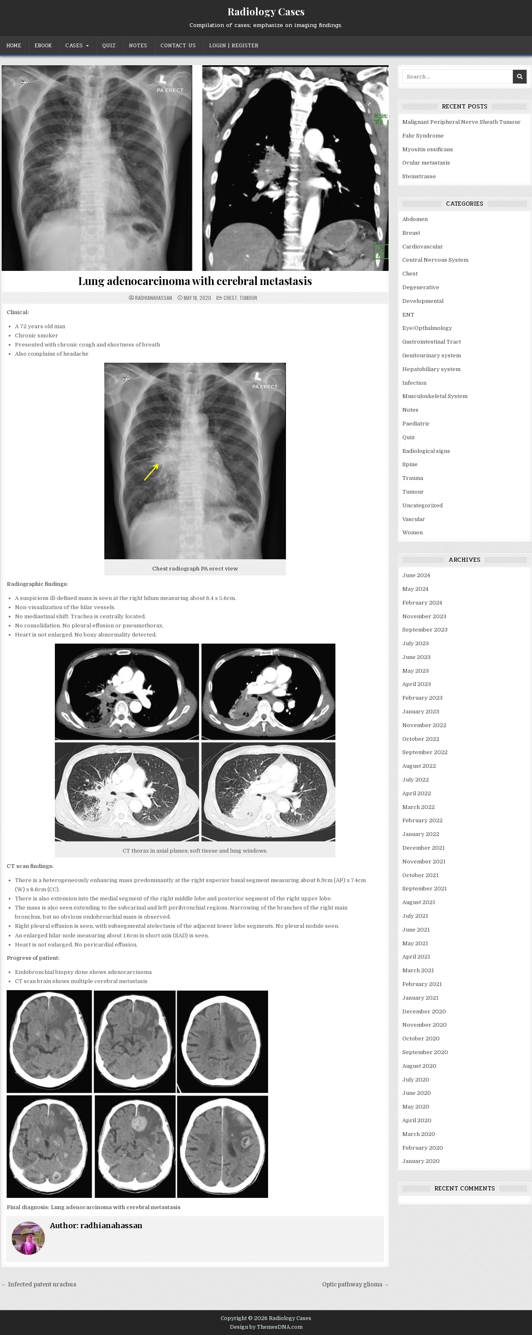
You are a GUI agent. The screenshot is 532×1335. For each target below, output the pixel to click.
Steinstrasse (419, 176)
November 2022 (424, 725)
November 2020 (424, 1025)
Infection (414, 383)
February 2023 (422, 698)
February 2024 (422, 603)
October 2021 (420, 875)
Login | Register (234, 46)
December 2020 (424, 1011)
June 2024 (416, 575)
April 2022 (416, 793)
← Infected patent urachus (38, 1284)
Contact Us (178, 46)
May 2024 (415, 589)
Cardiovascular (422, 246)
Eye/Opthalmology (427, 328)
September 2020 (425, 1052)
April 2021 (416, 957)
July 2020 (415, 1080)
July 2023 (415, 643)
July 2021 (415, 916)
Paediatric (416, 423)
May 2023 (415, 671)
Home (13, 46)
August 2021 (418, 902)
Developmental (422, 301)
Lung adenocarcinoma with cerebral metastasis (195, 280)
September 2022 (425, 752)
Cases (74, 46)
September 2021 (424, 888)
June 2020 (416, 1093)
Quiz (109, 46)
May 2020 (415, 1107)
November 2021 (424, 861)
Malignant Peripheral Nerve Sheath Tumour (461, 122)
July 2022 (415, 780)
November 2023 (424, 616)
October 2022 (420, 739)
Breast (411, 233)
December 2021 (423, 848)
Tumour (248, 297)
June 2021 (416, 930)
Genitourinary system (431, 355)
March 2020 (418, 1134)
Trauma (412, 478)
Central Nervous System (435, 260)
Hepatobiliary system (431, 369)
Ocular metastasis (426, 163)
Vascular (413, 519)
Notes (138, 46)
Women (412, 532)
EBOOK (43, 46)
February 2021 (422, 984)
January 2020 (421, 1161)
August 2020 (419, 1066)
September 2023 (425, 630)
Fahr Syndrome (423, 136)
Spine (410, 464)
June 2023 (416, 657)
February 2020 (422, 1148)
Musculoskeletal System (435, 396)
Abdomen (415, 219)
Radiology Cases (266, 11)
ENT (408, 315)
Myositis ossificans (427, 149)
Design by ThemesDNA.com (266, 1327)
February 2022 (422, 820)
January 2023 (420, 711)
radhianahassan (153, 297)
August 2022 (419, 766)
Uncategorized (422, 505)
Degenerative (420, 287)
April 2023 (416, 684)
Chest (230, 297)
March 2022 (418, 807)
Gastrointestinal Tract (431, 342)
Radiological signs (426, 451)
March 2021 (418, 970)
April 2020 (416, 1120)
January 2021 (420, 998)
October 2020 (421, 1038)
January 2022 (420, 834)
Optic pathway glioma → (355, 1284)
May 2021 (415, 943)
